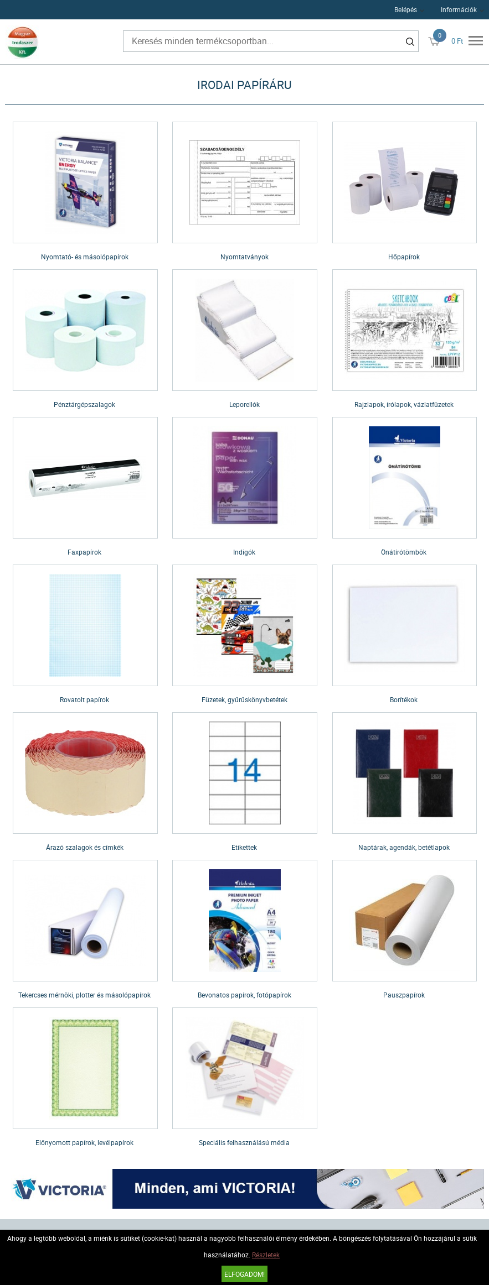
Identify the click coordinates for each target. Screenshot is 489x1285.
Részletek (266, 1254)
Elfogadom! (244, 1274)
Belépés (405, 9)
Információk (459, 9)
